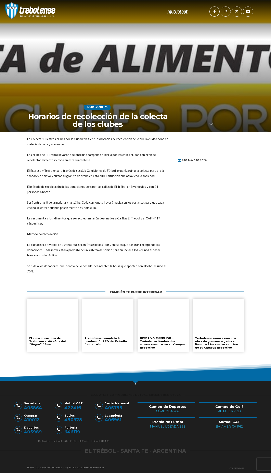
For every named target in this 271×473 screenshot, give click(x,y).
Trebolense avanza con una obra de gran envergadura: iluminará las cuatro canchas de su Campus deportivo (216, 342)
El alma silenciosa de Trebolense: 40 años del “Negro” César (47, 341)
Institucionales (97, 107)
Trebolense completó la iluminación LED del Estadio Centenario (105, 341)
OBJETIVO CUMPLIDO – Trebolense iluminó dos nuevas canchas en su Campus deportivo (163, 342)
